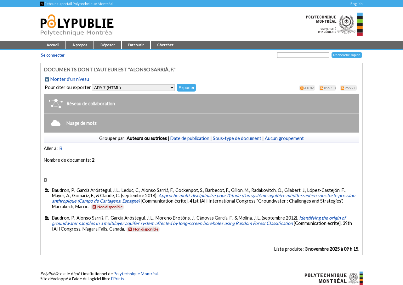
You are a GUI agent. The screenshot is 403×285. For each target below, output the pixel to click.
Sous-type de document (237, 138)
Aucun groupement (284, 138)
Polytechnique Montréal (136, 273)
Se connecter (53, 55)
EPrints (117, 278)
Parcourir (136, 45)
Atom (309, 88)
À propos (79, 45)
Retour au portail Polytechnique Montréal (76, 4)
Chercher (165, 45)
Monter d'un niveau (69, 79)
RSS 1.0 (330, 88)
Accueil (53, 45)
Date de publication (189, 138)
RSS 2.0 (350, 88)
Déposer (107, 45)
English (356, 4)
